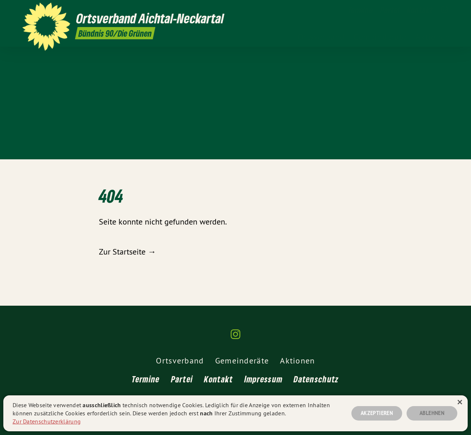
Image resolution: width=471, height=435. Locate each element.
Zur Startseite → (127, 251)
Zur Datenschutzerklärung (47, 421)
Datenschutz (316, 378)
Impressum (263, 378)
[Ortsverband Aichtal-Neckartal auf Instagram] (444, 10)
